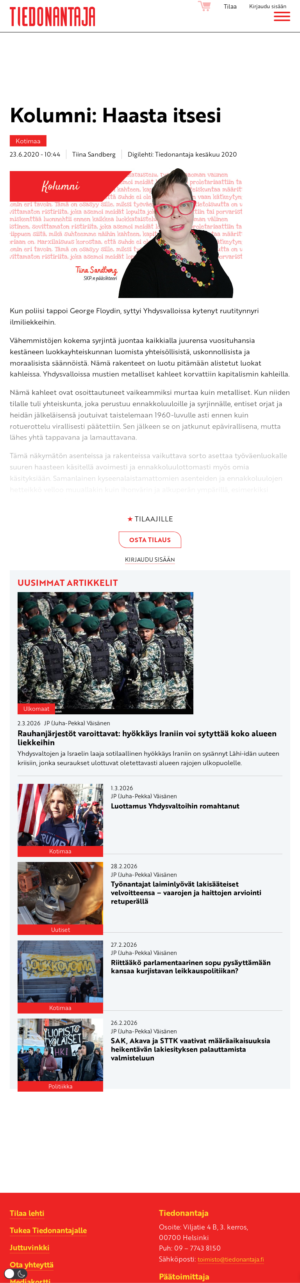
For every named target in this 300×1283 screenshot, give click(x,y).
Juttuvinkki (31, 1249)
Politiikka (60, 1088)
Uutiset (60, 932)
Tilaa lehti (29, 1215)
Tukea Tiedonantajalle (52, 1232)
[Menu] (282, 21)
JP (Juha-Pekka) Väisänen (77, 725)
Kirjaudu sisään (265, 6)
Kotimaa (28, 140)
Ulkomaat (36, 711)
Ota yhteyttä (34, 1266)
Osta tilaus (150, 541)
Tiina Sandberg (94, 154)
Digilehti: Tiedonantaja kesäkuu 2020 (182, 154)
